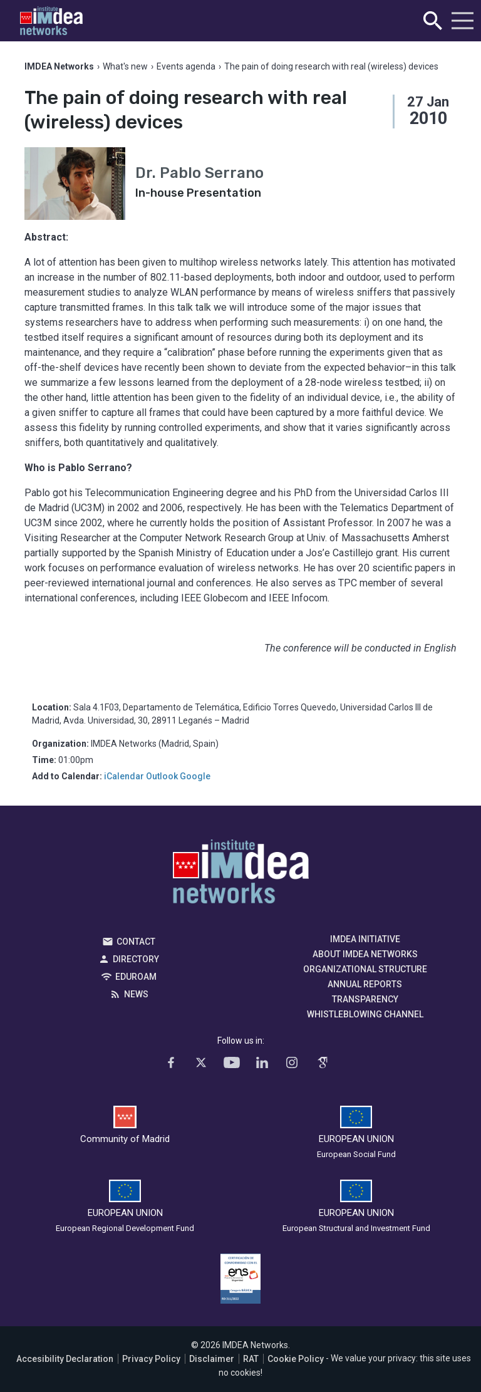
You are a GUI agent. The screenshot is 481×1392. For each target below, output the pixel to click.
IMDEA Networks (241, 874)
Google (195, 776)
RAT (251, 1359)
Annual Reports (365, 984)
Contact (135, 942)
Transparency (365, 999)
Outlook (162, 776)
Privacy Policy (151, 1359)
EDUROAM (136, 977)
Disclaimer (211, 1359)
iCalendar (124, 776)
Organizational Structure (365, 969)
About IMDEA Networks (365, 954)
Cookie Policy (295, 1359)
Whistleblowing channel (365, 1014)
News (136, 994)
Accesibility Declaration (64, 1359)
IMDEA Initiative (365, 939)
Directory (136, 959)
